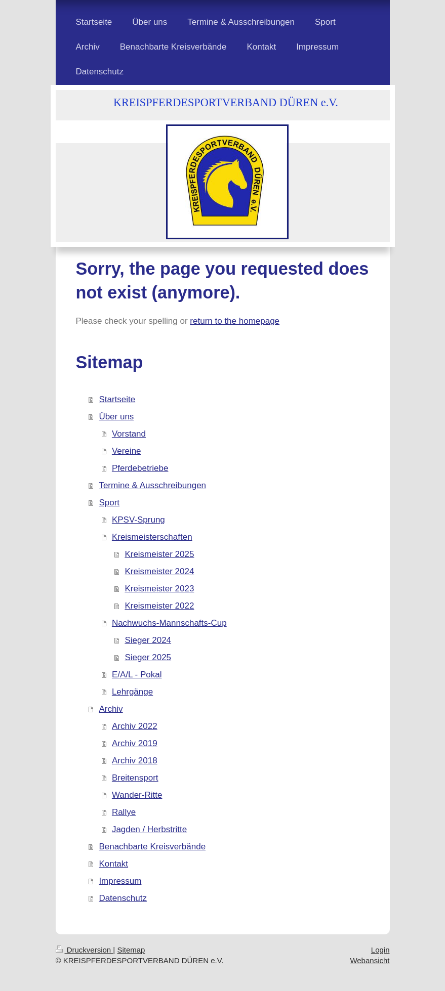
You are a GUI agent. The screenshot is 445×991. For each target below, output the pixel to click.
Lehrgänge (132, 692)
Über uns (116, 416)
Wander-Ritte (137, 795)
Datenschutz (123, 898)
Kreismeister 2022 (159, 606)
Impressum (120, 881)
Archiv (111, 709)
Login (380, 949)
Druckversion (84, 949)
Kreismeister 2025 (159, 554)
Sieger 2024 (148, 640)
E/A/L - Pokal (137, 674)
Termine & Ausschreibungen (152, 485)
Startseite (117, 399)
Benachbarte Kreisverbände (152, 846)
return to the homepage (234, 321)
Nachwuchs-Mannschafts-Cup (169, 623)
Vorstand (129, 434)
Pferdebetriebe (140, 468)
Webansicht (369, 960)
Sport (109, 502)
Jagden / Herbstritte (149, 829)
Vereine (126, 451)
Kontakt (113, 864)
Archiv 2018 (134, 760)
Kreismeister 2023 (159, 588)
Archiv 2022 (134, 726)
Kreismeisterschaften (152, 537)
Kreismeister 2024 (159, 571)
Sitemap (131, 949)
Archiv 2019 (134, 743)
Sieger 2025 (148, 657)
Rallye (124, 812)
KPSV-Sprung (138, 520)
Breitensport (135, 778)
